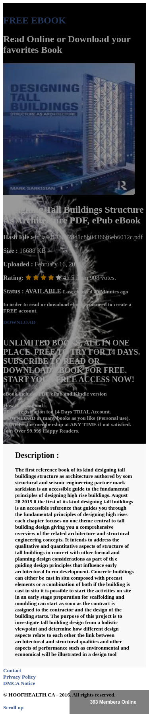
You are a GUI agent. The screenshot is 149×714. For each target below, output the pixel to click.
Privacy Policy (19, 677)
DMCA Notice (19, 683)
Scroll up (13, 707)
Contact (12, 670)
